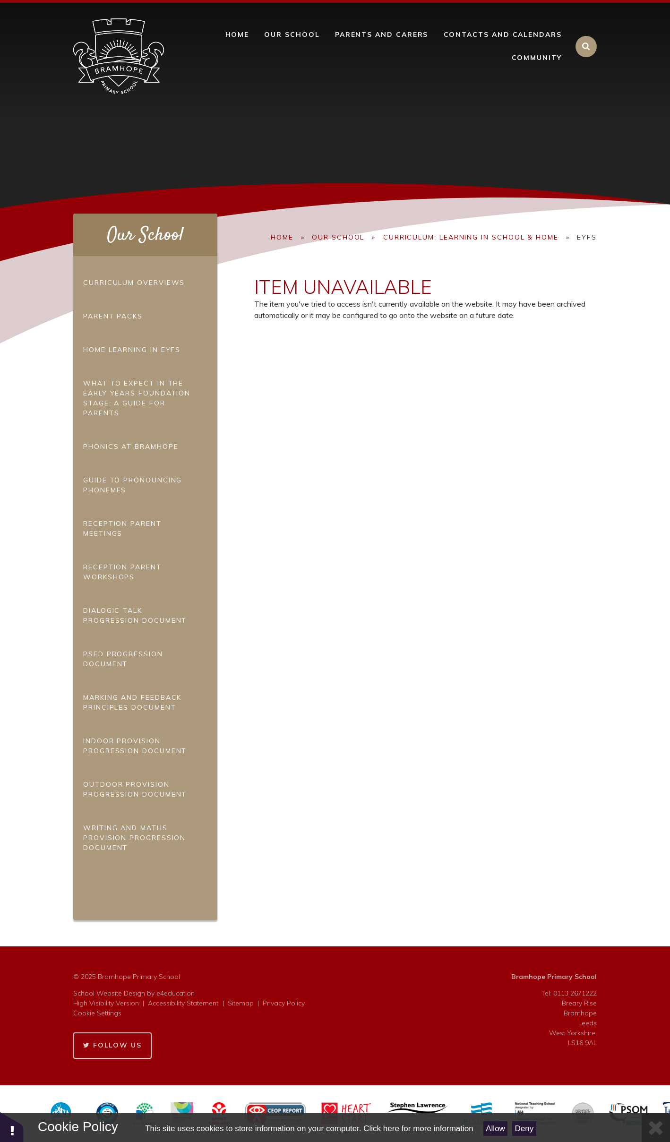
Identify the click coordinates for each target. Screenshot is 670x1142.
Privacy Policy (284, 1003)
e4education (175, 993)
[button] (12, 1126)
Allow (495, 1128)
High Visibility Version (106, 1003)
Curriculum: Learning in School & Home (470, 237)
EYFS (587, 237)
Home (282, 237)
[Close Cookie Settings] (656, 1127)
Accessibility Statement (183, 1003)
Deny (524, 1128)
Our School (338, 237)
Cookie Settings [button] (97, 1013)
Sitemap (241, 1003)
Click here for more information (418, 1128)
